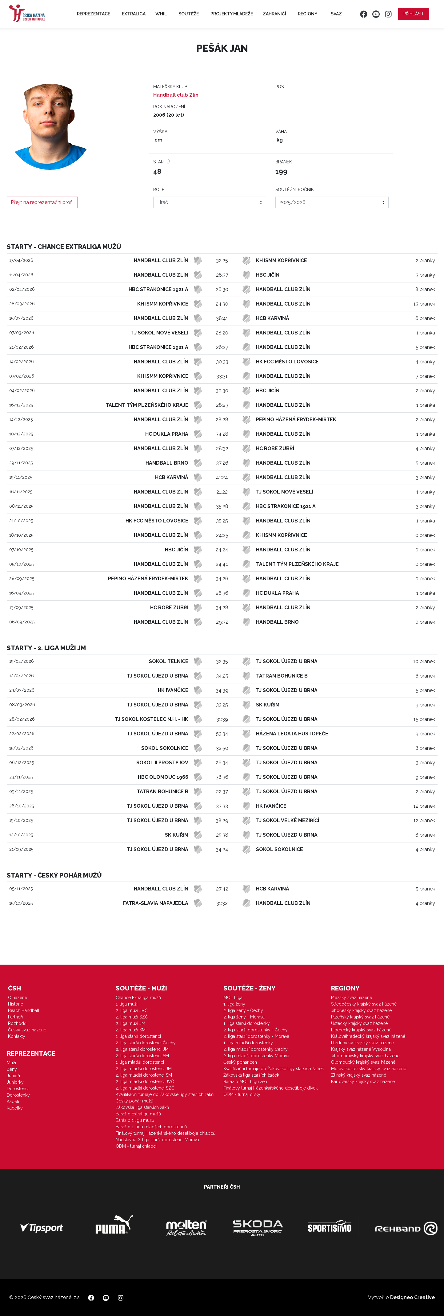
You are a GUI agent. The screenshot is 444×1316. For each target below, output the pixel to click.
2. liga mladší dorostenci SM (144, 1075)
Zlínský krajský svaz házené (358, 1075)
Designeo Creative (412, 1297)
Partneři (15, 1016)
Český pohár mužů (134, 1100)
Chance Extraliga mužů (138, 997)
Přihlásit (413, 13)
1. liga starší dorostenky (246, 1023)
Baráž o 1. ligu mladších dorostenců (151, 1126)
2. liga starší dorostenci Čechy (146, 1042)
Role (158, 189)
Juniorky (15, 1082)
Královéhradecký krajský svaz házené (368, 1036)
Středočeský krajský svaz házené (364, 1004)
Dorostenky (18, 1095)
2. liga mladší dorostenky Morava (256, 1055)
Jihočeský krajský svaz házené (361, 1010)
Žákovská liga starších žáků (142, 1107)
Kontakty (16, 1036)
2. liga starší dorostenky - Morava (256, 1036)
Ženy (12, 1069)
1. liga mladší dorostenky (248, 1042)
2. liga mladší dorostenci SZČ (145, 1088)
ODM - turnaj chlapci (136, 1146)
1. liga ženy (234, 1004)
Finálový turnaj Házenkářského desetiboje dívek (270, 1088)
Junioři (13, 1075)
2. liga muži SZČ (132, 1016)
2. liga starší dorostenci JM (142, 1049)
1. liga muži (127, 1004)
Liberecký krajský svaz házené (361, 1029)
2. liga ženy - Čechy (243, 1010)
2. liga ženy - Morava (244, 1016)
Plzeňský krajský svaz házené (360, 1016)
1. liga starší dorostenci (138, 1036)
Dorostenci (18, 1088)
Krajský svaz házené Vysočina (361, 1049)
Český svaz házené (27, 1029)
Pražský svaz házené (351, 997)
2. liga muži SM (131, 1029)
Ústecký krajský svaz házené (359, 1023)
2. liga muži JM (130, 1023)
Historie (15, 1004)
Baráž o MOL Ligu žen (245, 1081)
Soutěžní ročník (294, 189)
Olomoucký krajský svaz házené (363, 1062)
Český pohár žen (240, 1062)
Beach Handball (23, 1010)
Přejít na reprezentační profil (42, 202)
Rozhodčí (17, 1023)
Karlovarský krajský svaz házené (363, 1081)
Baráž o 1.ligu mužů (135, 1120)
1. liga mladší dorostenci (140, 1062)
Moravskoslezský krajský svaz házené (368, 1068)
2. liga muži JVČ (132, 1010)
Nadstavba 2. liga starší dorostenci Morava (157, 1139)
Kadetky (15, 1108)
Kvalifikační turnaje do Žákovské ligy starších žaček (273, 1068)
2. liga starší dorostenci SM (142, 1055)
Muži (11, 1062)
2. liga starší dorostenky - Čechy (255, 1029)
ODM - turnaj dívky (241, 1094)
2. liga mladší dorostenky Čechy (255, 1049)
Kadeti (13, 1101)
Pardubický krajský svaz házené (362, 1042)
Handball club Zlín (175, 95)
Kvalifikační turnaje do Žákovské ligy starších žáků (165, 1094)
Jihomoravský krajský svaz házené (365, 1055)
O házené (17, 997)
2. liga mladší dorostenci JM (144, 1068)
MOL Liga (232, 997)
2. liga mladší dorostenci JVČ (145, 1081)
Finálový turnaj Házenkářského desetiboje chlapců (165, 1133)
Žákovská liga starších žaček (251, 1075)
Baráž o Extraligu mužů (138, 1113)
